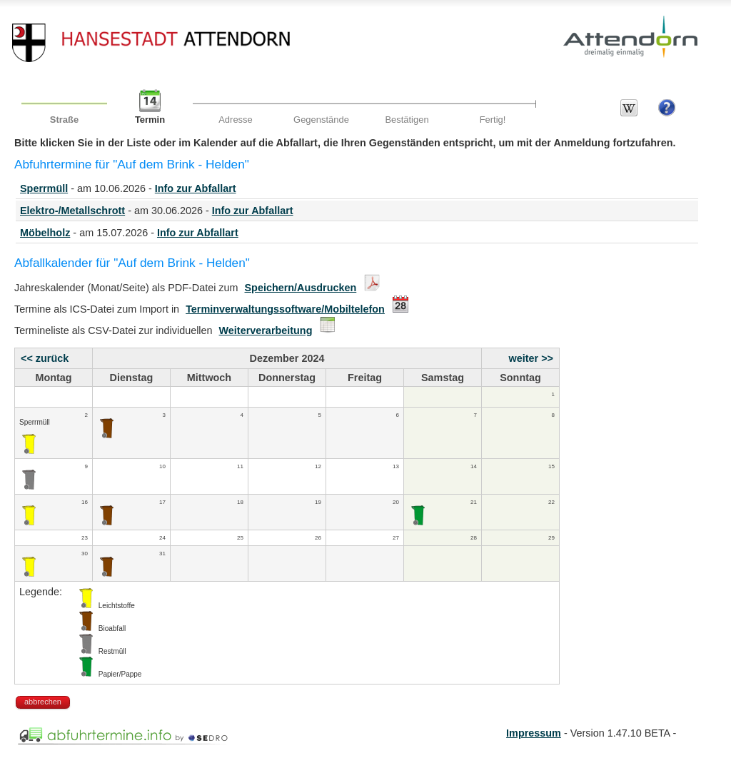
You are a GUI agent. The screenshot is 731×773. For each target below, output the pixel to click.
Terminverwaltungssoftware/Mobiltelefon (285, 309)
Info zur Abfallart (195, 188)
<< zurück (45, 358)
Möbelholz (45, 232)
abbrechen (42, 701)
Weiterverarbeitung (266, 330)
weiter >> (531, 358)
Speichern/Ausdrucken (301, 287)
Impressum (533, 733)
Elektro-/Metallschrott (72, 210)
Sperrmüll (44, 188)
